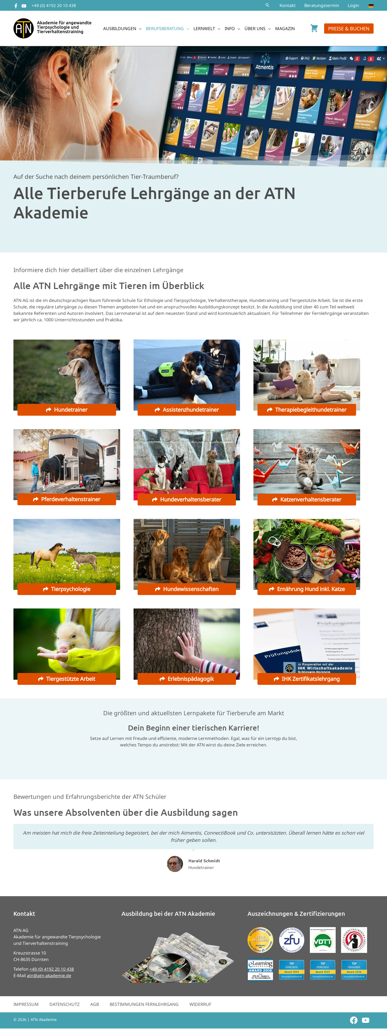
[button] (267, 5)
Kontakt (288, 5)
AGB (94, 1004)
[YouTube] (24, 5)
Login (353, 5)
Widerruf (200, 1004)
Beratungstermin (321, 5)
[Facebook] (15, 5)
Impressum (26, 1004)
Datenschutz (64, 1004)
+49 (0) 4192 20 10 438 (54, 5)
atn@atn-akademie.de (49, 976)
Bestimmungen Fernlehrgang (144, 1004)
